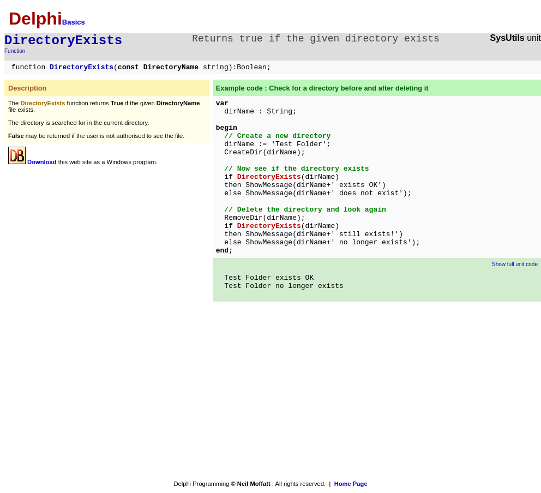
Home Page (351, 483)
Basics (73, 22)
